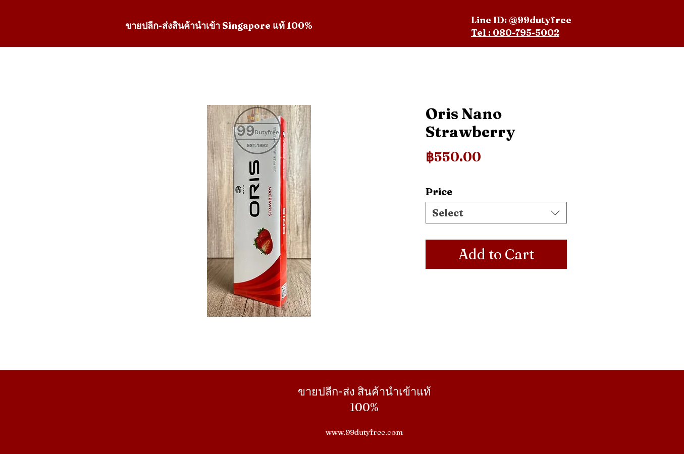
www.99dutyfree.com (364, 432)
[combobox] (496, 212)
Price (439, 191)
